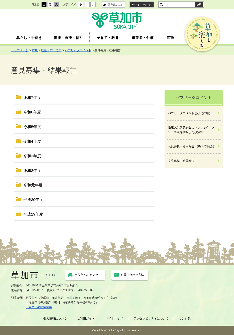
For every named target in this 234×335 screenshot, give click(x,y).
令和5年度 (32, 127)
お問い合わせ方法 (132, 274)
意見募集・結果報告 (181, 160)
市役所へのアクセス (88, 274)
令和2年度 (32, 170)
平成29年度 (33, 214)
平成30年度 (33, 199)
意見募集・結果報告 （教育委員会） (192, 146)
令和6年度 (32, 112)
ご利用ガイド (86, 318)
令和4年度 (32, 141)
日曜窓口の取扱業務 (39, 307)
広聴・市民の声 (51, 50)
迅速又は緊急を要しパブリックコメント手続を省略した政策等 (191, 130)
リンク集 (185, 318)
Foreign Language (141, 4)
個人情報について (55, 318)
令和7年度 (32, 97)
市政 (170, 38)
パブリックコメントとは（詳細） (190, 113)
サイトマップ (114, 318)
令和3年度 (32, 156)
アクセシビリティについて (151, 318)
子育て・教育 (108, 38)
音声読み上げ (115, 4)
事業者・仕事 (143, 38)
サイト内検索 (161, 4)
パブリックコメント (78, 50)
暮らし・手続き (29, 38)
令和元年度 (33, 185)
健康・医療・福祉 (68, 38)
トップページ (20, 50)
